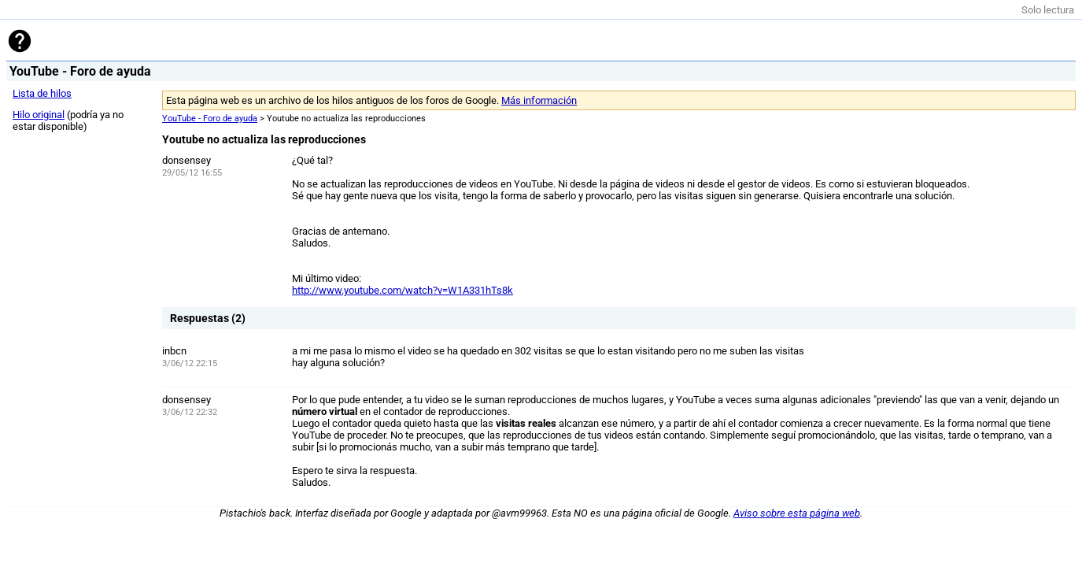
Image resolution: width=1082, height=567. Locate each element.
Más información (539, 100)
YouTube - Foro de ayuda (209, 118)
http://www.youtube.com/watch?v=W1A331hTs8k (402, 290)
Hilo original (39, 114)
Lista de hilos (42, 93)
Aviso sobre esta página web (796, 513)
